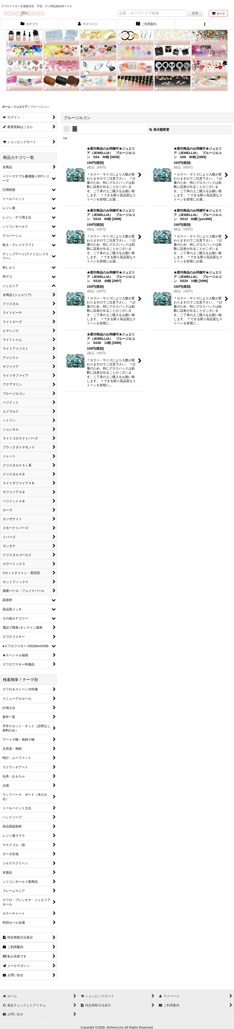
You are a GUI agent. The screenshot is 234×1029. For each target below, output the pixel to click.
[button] (205, 24)
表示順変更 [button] (159, 129)
